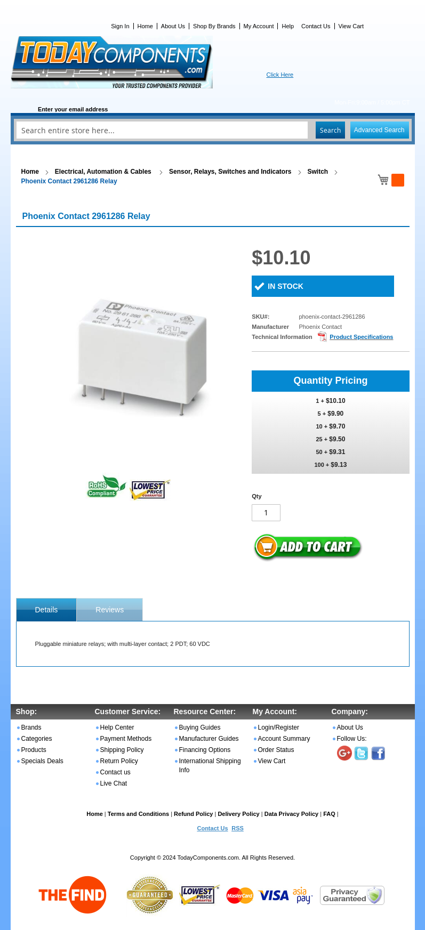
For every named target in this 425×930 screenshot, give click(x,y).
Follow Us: (352, 738)
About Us (173, 26)
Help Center (117, 727)
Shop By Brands (214, 26)
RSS (237, 828)
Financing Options (205, 750)
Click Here (280, 74)
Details (46, 609)
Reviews (109, 609)
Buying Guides (200, 727)
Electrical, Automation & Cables (104, 171)
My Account (259, 26)
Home (145, 26)
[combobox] (213, 130)
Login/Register (278, 727)
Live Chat (113, 783)
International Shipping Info (210, 765)
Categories (36, 738)
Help (288, 26)
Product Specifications (361, 337)
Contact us (115, 772)
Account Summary (284, 738)
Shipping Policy (122, 750)
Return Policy (119, 761)
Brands (31, 727)
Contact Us (315, 26)
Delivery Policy (238, 814)
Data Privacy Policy (291, 814)
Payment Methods (126, 738)
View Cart (351, 26)
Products (33, 750)
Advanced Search (379, 130)
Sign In (120, 26)
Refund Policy (193, 814)
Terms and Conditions (138, 814)
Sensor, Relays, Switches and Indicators (230, 171)
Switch (318, 171)
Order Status (276, 750)
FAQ (329, 814)
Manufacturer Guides (209, 738)
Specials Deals (42, 761)
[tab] (46, 609)
